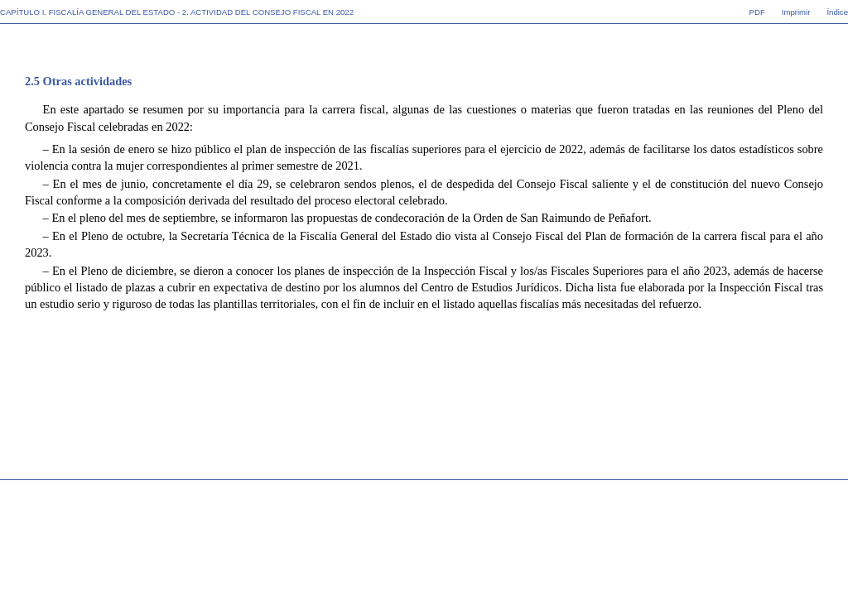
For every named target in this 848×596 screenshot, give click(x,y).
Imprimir (796, 12)
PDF (757, 12)
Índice (837, 12)
